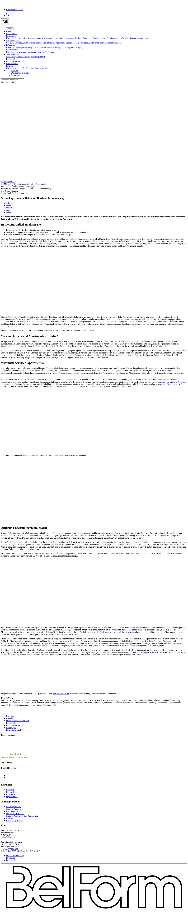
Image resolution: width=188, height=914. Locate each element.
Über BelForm (12, 64)
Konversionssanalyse (35, 52)
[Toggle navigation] (5, 21)
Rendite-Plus (11, 33)
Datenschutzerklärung (20, 73)
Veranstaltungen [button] (12, 54)
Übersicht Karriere (14, 68)
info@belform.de (8, 837)
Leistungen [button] (10, 45)
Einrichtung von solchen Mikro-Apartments (118, 632)
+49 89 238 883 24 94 (10, 849)
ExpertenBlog (12, 59)
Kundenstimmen (34, 38)
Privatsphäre (11, 860)
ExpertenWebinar (38, 57)
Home (8, 31)
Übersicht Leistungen (15, 47)
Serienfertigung (76, 47)
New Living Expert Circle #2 (18, 57)
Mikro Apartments (49, 38)
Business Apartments (83, 38)
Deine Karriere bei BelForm (17, 721)
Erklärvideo (49, 52)
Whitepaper (11, 727)
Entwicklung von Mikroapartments (149, 652)
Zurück (9, 29)
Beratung (28, 47)
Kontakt (14, 70)
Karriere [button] (9, 66)
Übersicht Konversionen (16, 52)
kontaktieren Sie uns (61, 694)
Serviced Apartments (66, 38)
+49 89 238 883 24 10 (10, 844)
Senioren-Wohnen (121, 38)
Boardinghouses (99, 38)
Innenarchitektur (39, 47)
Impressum (15, 75)
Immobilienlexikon (14, 61)
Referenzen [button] (11, 36)
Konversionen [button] (12, 50)
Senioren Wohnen (105, 43)
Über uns (10, 716)
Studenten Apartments (139, 38)
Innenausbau (51, 47)
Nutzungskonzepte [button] (13, 40)
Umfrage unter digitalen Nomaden (172, 382)
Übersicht (10, 43)
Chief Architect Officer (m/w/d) (35, 68)
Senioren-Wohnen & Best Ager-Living (22, 816)
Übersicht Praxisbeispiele (16, 38)
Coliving (110, 38)
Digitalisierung (63, 47)
